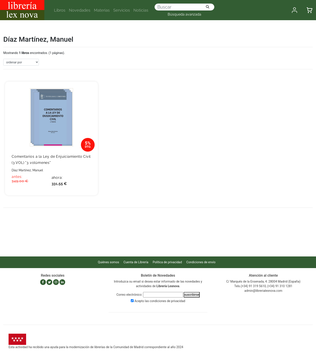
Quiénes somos (108, 262)
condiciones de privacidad (167, 301)
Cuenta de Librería (136, 262)
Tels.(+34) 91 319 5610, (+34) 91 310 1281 (263, 286)
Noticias (140, 10)
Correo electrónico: (129, 294)
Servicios (121, 10)
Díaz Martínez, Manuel (27, 170)
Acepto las (159, 301)
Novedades (79, 10)
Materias (102, 10)
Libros (59, 10)
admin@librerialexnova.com (263, 290)
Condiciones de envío (200, 262)
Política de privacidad (167, 262)
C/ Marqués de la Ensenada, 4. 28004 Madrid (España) (263, 281)
